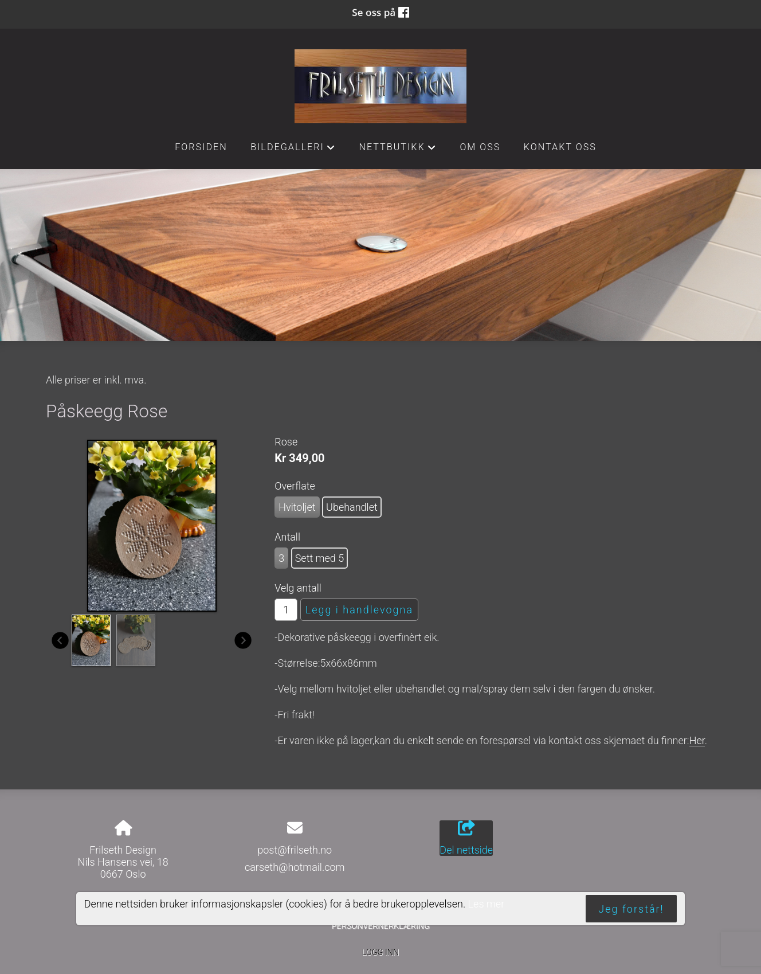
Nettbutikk (398, 150)
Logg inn (380, 952)
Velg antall (297, 588)
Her (697, 740)
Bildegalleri (293, 150)
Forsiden (201, 147)
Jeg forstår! (631, 909)
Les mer (486, 904)
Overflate (294, 486)
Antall (287, 537)
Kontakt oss (560, 147)
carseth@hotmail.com (295, 867)
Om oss (480, 147)
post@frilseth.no (294, 850)
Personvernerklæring (380, 926)
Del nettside (466, 838)
